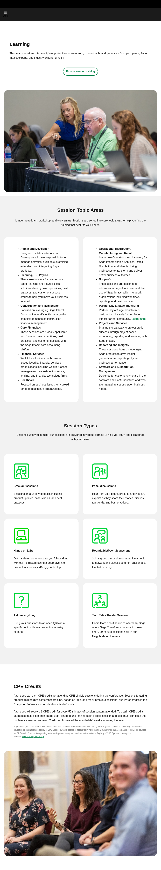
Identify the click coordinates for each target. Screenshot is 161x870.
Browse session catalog (80, 71)
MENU (5, 16)
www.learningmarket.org (33, 736)
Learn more (139, 318)
